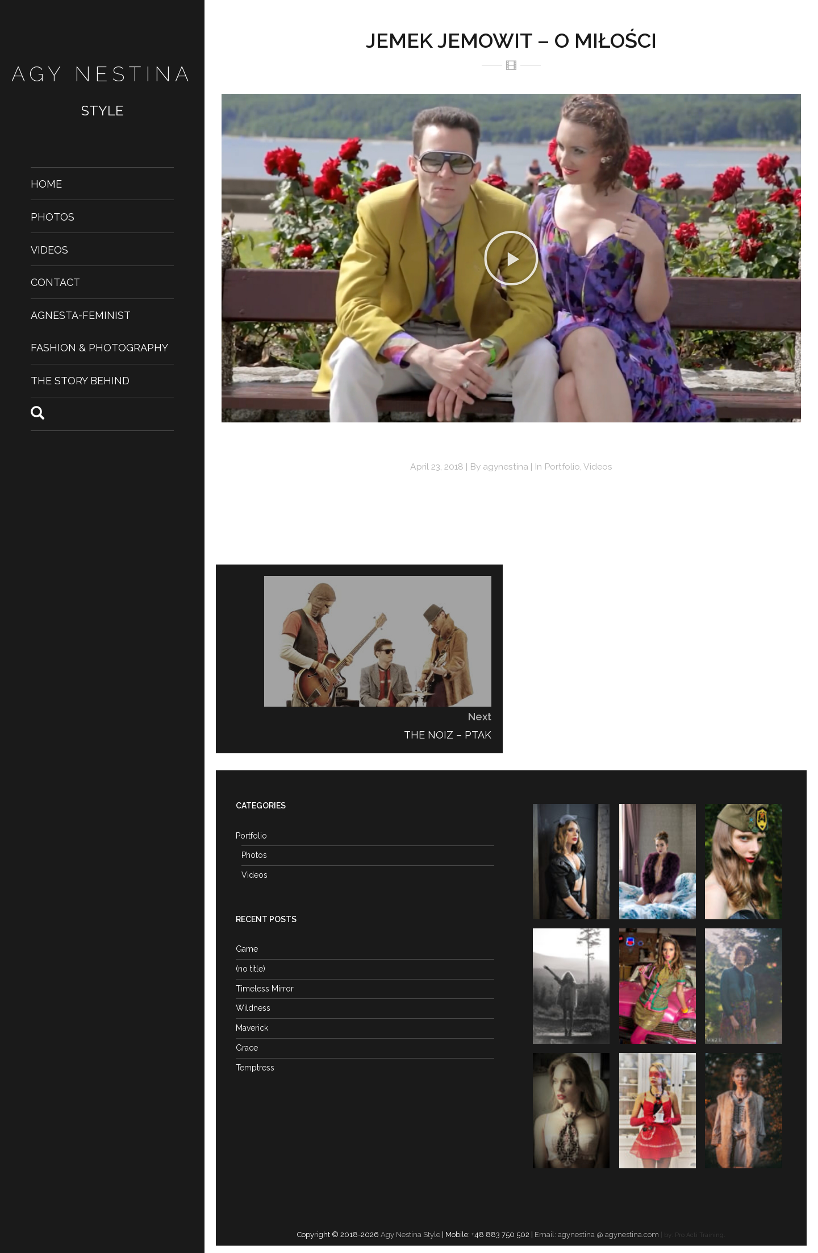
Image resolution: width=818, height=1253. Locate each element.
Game (247, 948)
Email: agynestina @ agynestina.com (597, 1234)
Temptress (255, 1067)
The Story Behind (80, 381)
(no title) (250, 968)
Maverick (252, 1027)
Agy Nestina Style (409, 1234)
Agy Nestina (102, 74)
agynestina (505, 466)
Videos (49, 249)
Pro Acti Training (699, 1234)
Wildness (253, 1008)
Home (46, 184)
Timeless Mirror (265, 988)
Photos (52, 216)
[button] (511, 258)
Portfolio (562, 466)
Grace (247, 1047)
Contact (55, 282)
